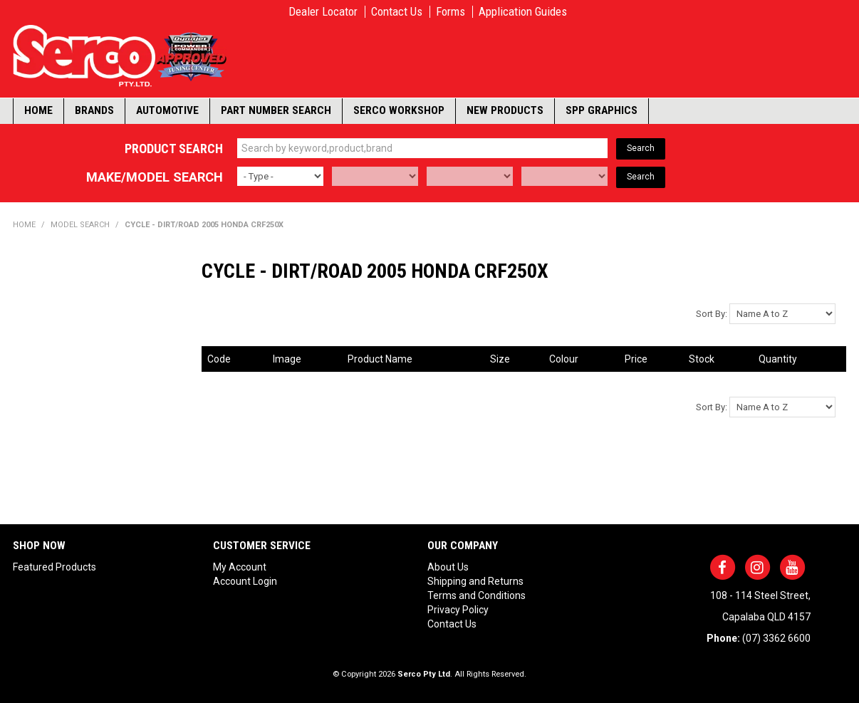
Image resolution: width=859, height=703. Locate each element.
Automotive (167, 110)
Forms (450, 12)
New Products (505, 110)
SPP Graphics (601, 110)
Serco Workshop (398, 110)
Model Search (80, 224)
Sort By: (711, 313)
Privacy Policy (458, 609)
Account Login (245, 581)
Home (38, 110)
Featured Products (54, 567)
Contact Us (396, 12)
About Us (448, 567)
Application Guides (523, 12)
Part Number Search (276, 110)
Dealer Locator (323, 12)
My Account (239, 567)
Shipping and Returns (475, 581)
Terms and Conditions (476, 595)
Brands (94, 110)
